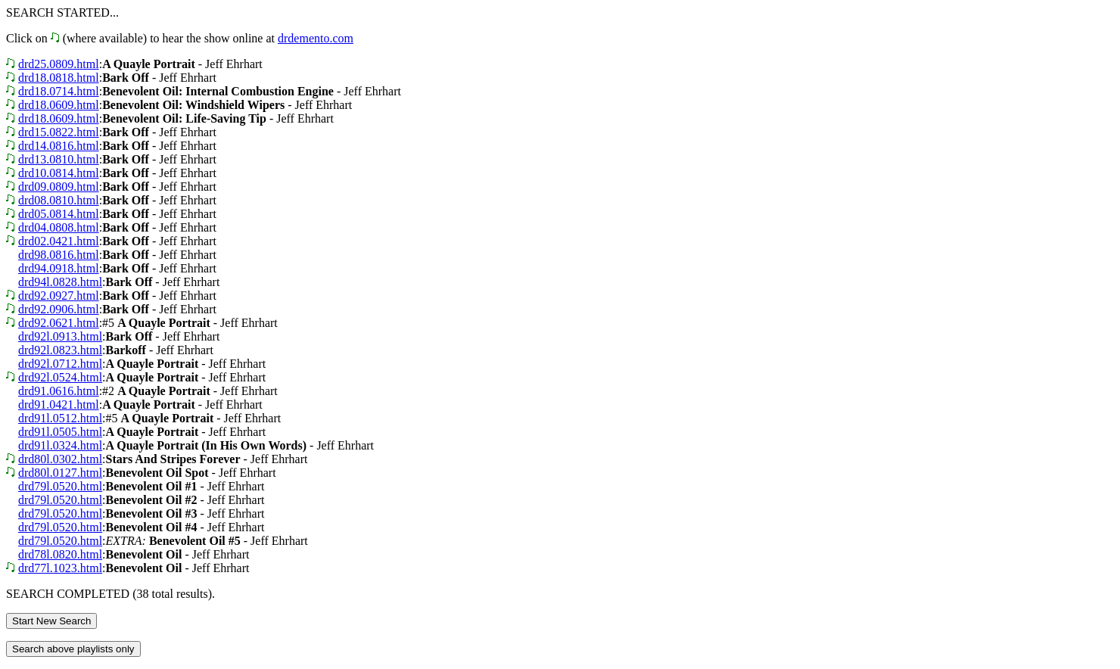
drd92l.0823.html (60, 350)
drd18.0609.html (58, 104)
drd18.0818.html (58, 77)
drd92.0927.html (58, 295)
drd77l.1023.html (60, 568)
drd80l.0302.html (60, 459)
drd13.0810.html (58, 159)
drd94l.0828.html (60, 281)
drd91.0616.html (58, 390)
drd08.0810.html (58, 200)
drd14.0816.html (58, 145)
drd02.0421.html (58, 241)
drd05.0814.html (58, 213)
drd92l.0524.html (60, 377)
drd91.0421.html (58, 404)
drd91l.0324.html (60, 445)
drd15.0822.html (58, 132)
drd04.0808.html (58, 227)
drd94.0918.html (58, 268)
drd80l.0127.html (60, 472)
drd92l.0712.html (60, 363)
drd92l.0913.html (60, 336)
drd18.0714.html (58, 91)
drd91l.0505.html (60, 431)
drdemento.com (315, 38)
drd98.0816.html (58, 254)
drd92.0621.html (58, 322)
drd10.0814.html (58, 172)
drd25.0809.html (58, 64)
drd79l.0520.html (60, 486)
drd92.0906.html (58, 309)
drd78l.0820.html (60, 554)
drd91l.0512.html (60, 418)
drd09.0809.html (58, 186)
